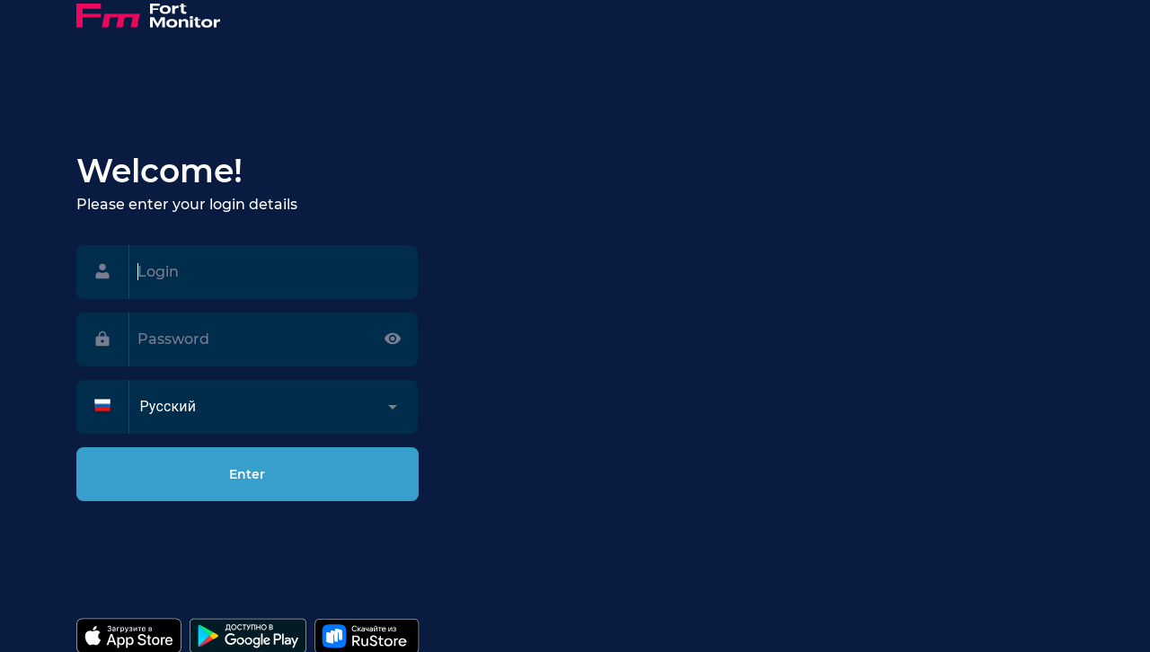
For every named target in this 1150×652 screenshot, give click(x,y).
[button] (266, 406)
